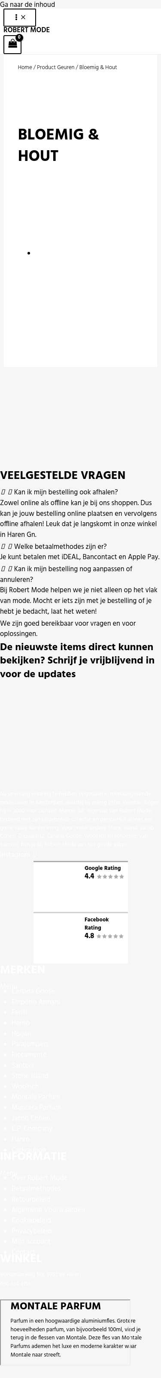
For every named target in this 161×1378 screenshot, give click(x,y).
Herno (21, 1023)
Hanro (21, 1139)
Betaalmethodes (36, 1189)
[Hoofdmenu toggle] (19, 18)
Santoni (23, 1066)
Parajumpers (30, 1044)
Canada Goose (33, 991)
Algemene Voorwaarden (48, 1210)
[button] (80, 493)
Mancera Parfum (36, 1108)
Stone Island (30, 1076)
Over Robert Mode (39, 1178)
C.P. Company (32, 1129)
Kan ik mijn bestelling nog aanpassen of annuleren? (66, 575)
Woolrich (25, 1087)
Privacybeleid (32, 1231)
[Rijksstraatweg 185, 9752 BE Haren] (65, 1332)
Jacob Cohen (31, 1118)
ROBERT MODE (26, 30)
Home (25, 67)
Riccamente (29, 1055)
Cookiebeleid (31, 1221)
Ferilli (19, 1012)
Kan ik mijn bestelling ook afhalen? (66, 492)
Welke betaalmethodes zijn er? (60, 547)
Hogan (21, 1034)
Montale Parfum (36, 1097)
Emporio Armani (36, 1002)
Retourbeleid (31, 1199)
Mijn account (31, 1242)
